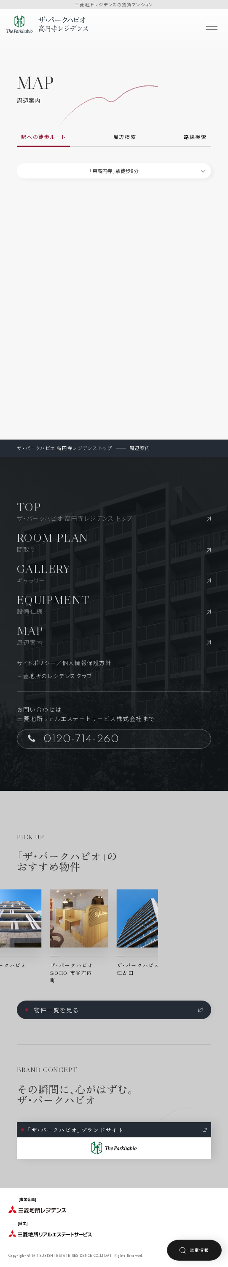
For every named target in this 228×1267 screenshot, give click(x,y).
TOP (114, 511)
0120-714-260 (73, 739)
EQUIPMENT (114, 604)
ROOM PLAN (114, 542)
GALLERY (114, 573)
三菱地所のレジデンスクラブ (54, 676)
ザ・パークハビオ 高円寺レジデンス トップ (65, 448)
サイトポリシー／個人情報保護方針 (64, 662)
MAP (114, 635)
